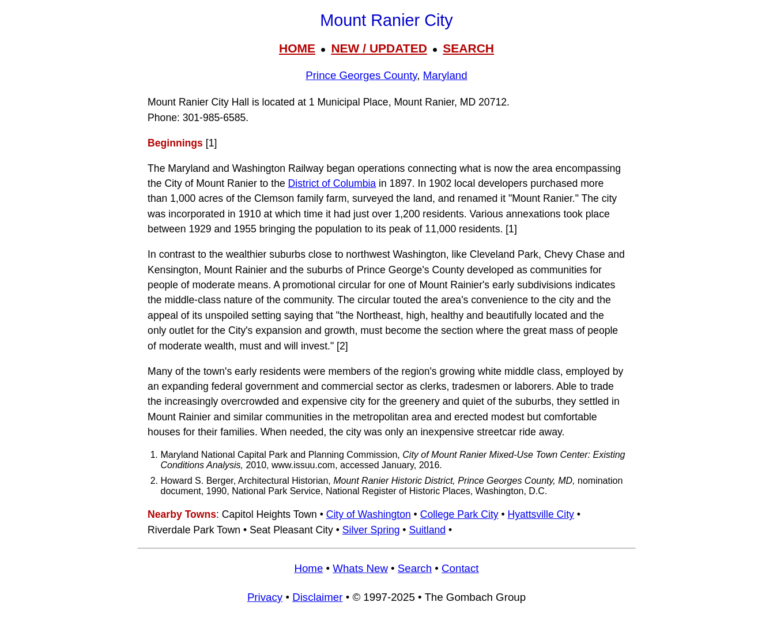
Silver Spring (371, 530)
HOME (297, 48)
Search (415, 568)
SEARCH (468, 48)
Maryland (445, 75)
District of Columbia (332, 183)
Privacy (264, 597)
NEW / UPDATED (379, 48)
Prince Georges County (361, 75)
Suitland (427, 530)
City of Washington (368, 514)
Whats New (360, 568)
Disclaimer (317, 597)
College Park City (459, 514)
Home (308, 568)
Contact (460, 568)
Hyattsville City (541, 514)
